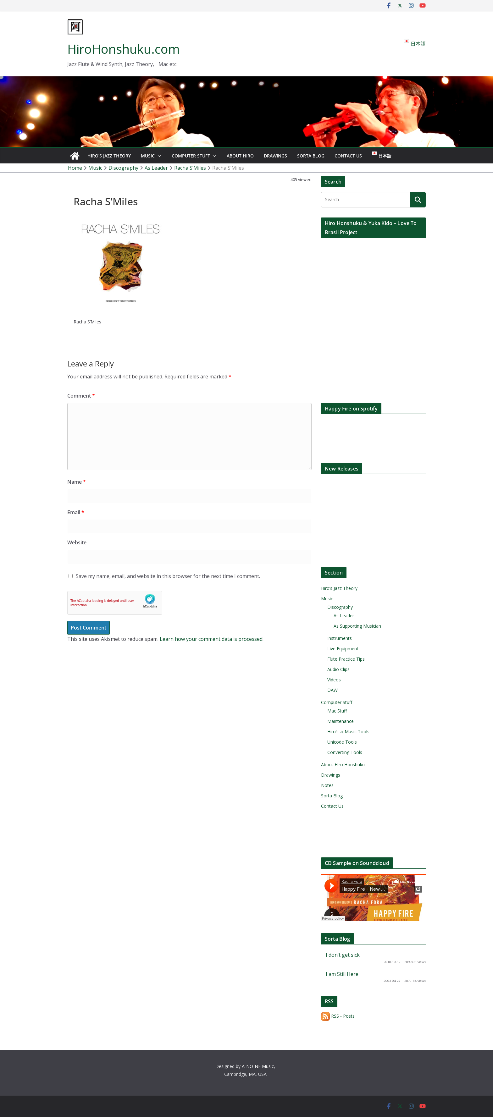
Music (148, 156)
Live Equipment (342, 649)
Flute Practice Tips (346, 659)
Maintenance (340, 721)
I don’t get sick (343, 954)
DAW (332, 690)
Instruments (339, 638)
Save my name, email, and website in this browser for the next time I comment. (168, 576)
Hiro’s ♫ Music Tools (348, 732)
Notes (327, 785)
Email (75, 512)
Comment (81, 395)
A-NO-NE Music (258, 1066)
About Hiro (240, 156)
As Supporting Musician (357, 626)
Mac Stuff (337, 711)
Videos (334, 680)
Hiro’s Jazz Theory (109, 156)
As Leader (344, 616)
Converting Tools (344, 752)
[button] (158, 155)
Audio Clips (338, 669)
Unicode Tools (342, 742)
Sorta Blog (310, 156)
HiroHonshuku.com (123, 49)
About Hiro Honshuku (343, 765)
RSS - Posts (338, 1016)
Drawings (275, 156)
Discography (340, 607)
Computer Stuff (191, 156)
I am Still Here (342, 974)
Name (76, 481)
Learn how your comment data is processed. (211, 639)
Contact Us (348, 156)
